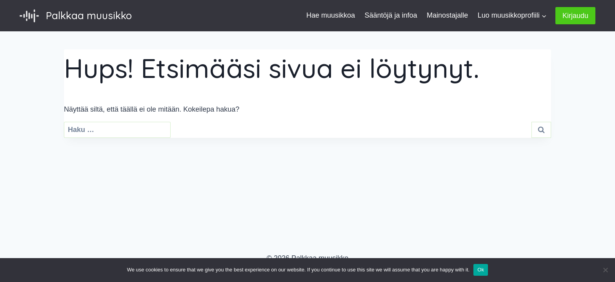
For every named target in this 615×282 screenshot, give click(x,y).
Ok (480, 270)
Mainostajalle (447, 15)
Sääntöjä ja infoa (391, 15)
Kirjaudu (575, 16)
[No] (605, 270)
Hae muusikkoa (330, 15)
